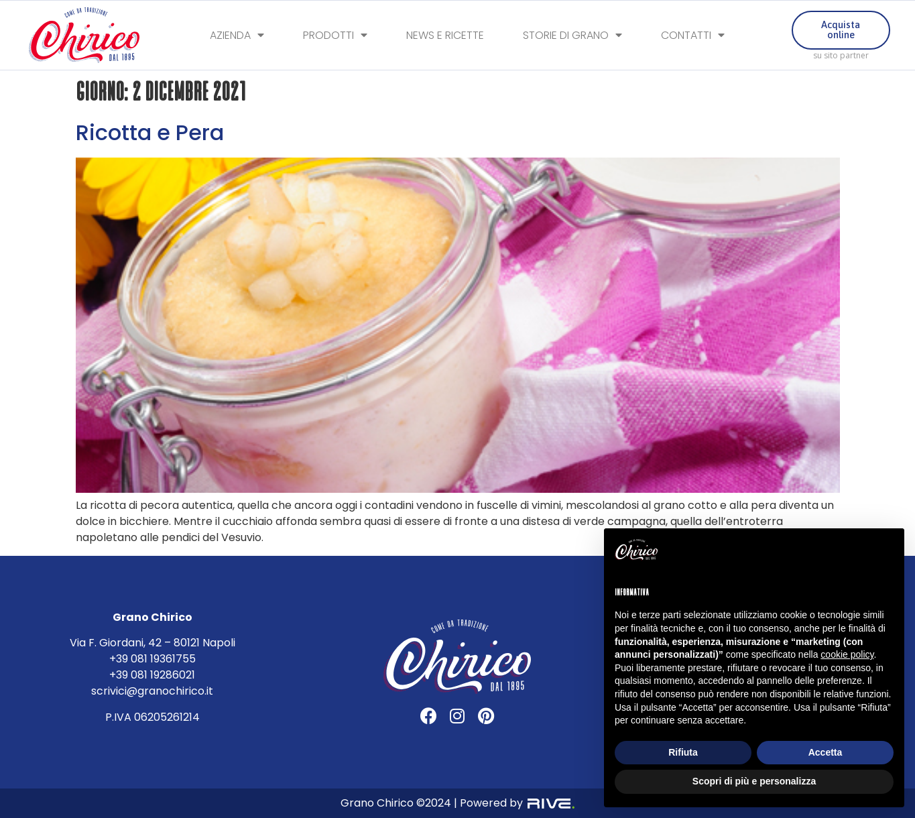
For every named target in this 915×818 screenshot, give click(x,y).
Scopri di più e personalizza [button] (754, 781)
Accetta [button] (825, 752)
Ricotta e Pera (150, 132)
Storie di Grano (572, 36)
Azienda (237, 36)
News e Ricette (445, 36)
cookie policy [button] (846, 654)
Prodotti (335, 36)
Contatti (693, 36)
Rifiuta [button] (683, 752)
